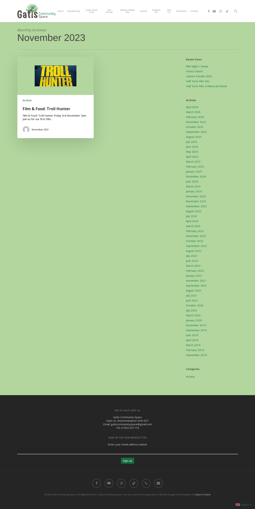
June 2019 (192, 335)
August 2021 (194, 290)
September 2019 (196, 330)
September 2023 (196, 206)
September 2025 (196, 132)
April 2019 (192, 340)
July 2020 (191, 310)
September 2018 (196, 355)
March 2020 (193, 315)
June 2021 (192, 300)
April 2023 (192, 221)
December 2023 (196, 196)
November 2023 (196, 201)
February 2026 (195, 117)
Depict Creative (203, 494)
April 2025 (192, 156)
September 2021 (196, 285)
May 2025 (192, 151)
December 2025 (196, 122)
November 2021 (196, 280)
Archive (27, 100)
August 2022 (194, 251)
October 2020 (194, 305)
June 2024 (192, 181)
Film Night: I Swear (197, 66)
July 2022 (191, 256)
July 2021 (191, 295)
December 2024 (196, 176)
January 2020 (194, 320)
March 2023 (193, 226)
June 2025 (192, 146)
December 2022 (196, 236)
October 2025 (194, 127)
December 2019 (196, 325)
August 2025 (194, 136)
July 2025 (191, 141)
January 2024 (194, 191)
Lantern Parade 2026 (199, 76)
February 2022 (195, 270)
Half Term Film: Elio (197, 81)
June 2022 (192, 260)
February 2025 (195, 166)
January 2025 (194, 171)
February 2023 (195, 231)
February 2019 (195, 350)
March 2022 (193, 265)
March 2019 (193, 345)
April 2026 (192, 107)
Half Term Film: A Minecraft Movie (206, 86)
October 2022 (194, 241)
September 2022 (196, 246)
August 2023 (194, 211)
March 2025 (193, 161)
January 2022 (194, 275)
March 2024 (193, 186)
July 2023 (191, 216)
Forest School (194, 71)
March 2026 (193, 112)
